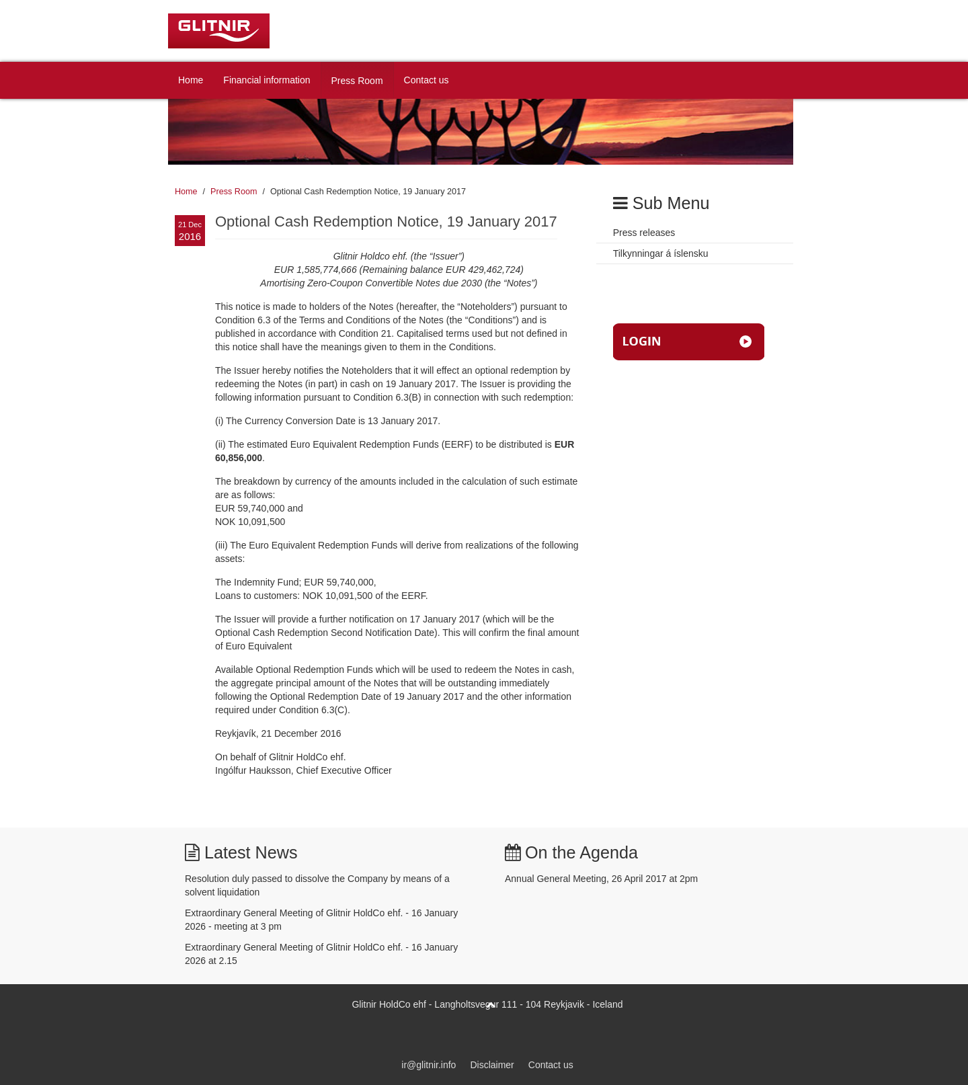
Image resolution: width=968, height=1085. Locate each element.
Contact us (426, 80)
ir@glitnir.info (428, 1064)
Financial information (266, 80)
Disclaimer (492, 1064)
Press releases (644, 232)
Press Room (357, 80)
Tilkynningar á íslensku (661, 253)
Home (190, 80)
